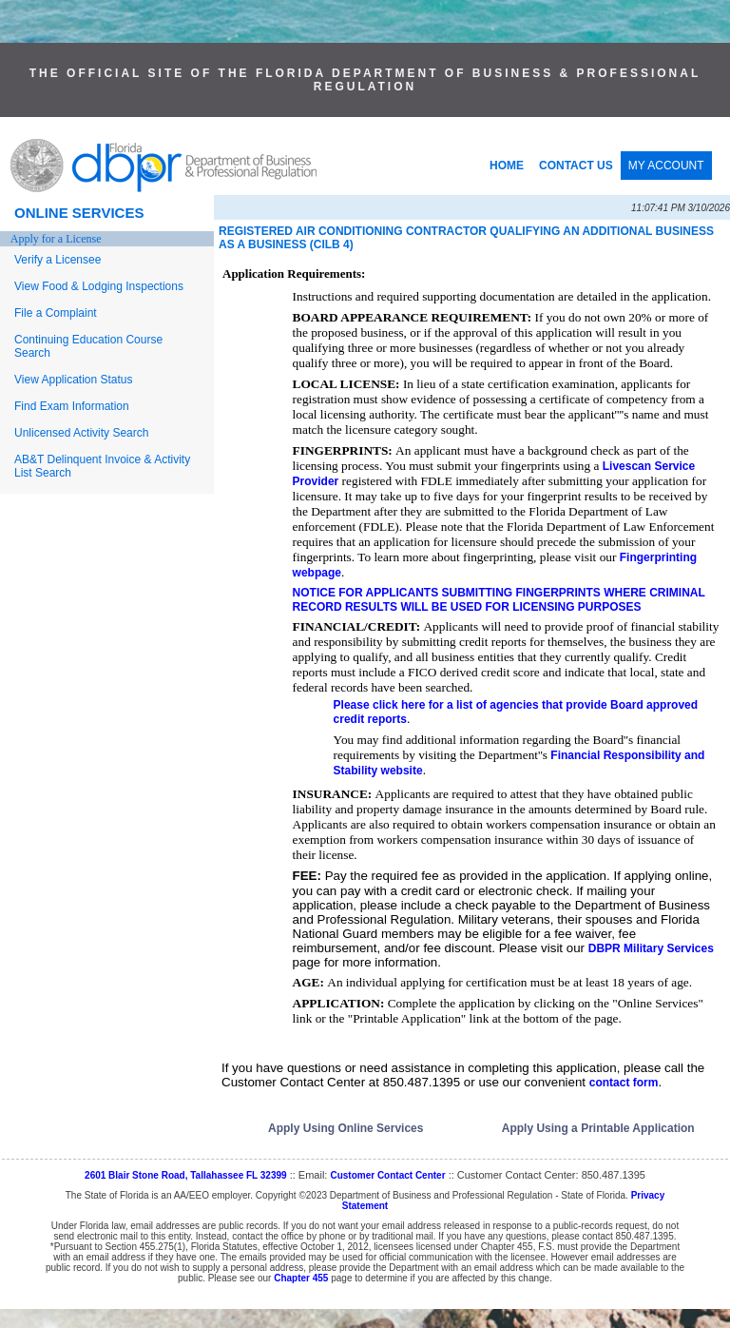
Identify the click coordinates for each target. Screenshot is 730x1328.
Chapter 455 (301, 1278)
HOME (507, 165)
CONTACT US (576, 165)
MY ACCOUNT (666, 165)
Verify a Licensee (57, 259)
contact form (624, 1082)
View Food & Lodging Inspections (98, 286)
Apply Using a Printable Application (598, 1128)
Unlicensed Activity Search (81, 432)
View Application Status (73, 379)
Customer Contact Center (387, 1175)
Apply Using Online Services (345, 1128)
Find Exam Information (71, 406)
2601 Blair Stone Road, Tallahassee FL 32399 (186, 1175)
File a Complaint (55, 313)
